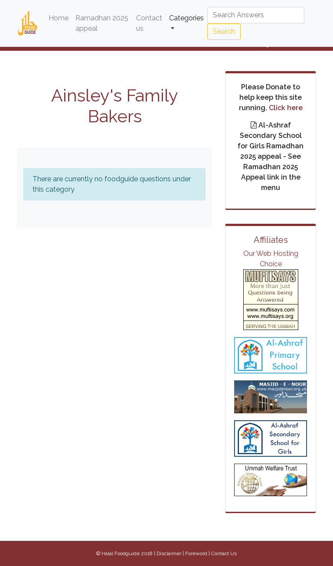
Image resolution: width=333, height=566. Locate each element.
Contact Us (224, 553)
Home (60, 17)
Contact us (149, 23)
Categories (186, 18)
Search (224, 31)
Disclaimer (169, 553)
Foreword (196, 553)
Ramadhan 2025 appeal (101, 23)
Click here (286, 108)
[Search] (255, 15)
